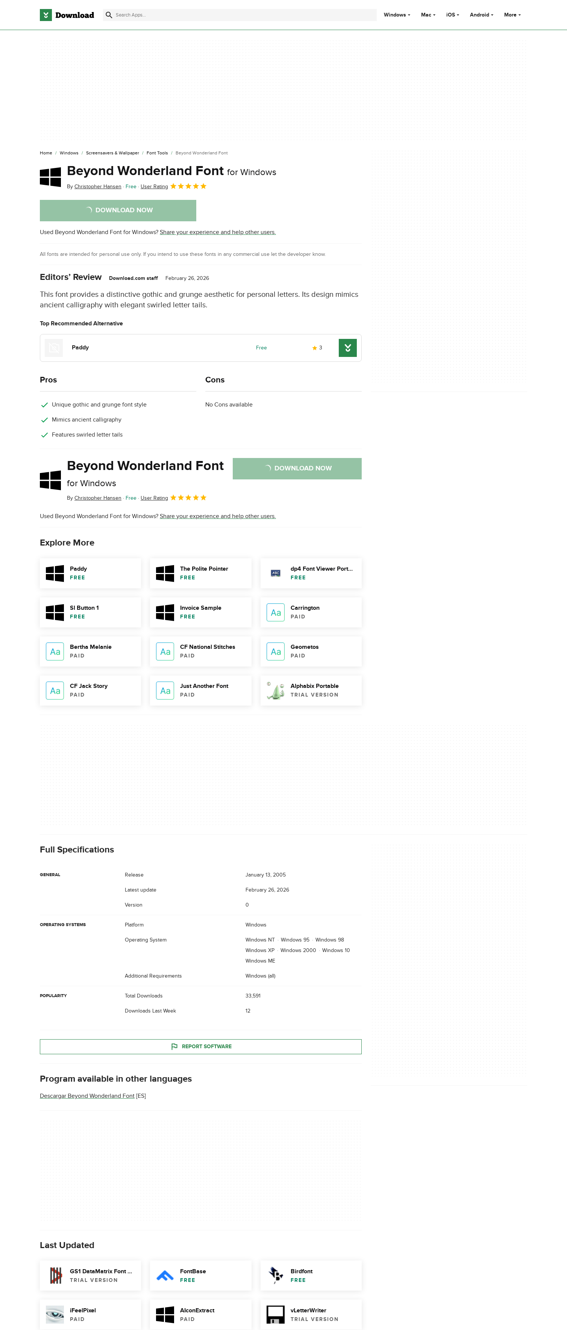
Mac (426, 15)
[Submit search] (109, 15)
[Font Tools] (157, 153)
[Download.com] (67, 15)
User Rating (174, 186)
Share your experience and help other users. (218, 232)
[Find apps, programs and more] (239, 15)
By (94, 186)
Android (479, 15)
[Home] (46, 153)
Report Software (201, 1046)
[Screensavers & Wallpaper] (112, 153)
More (513, 15)
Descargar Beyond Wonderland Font (87, 1096)
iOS (450, 15)
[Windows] (69, 153)
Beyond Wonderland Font (171, 171)
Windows (395, 15)
